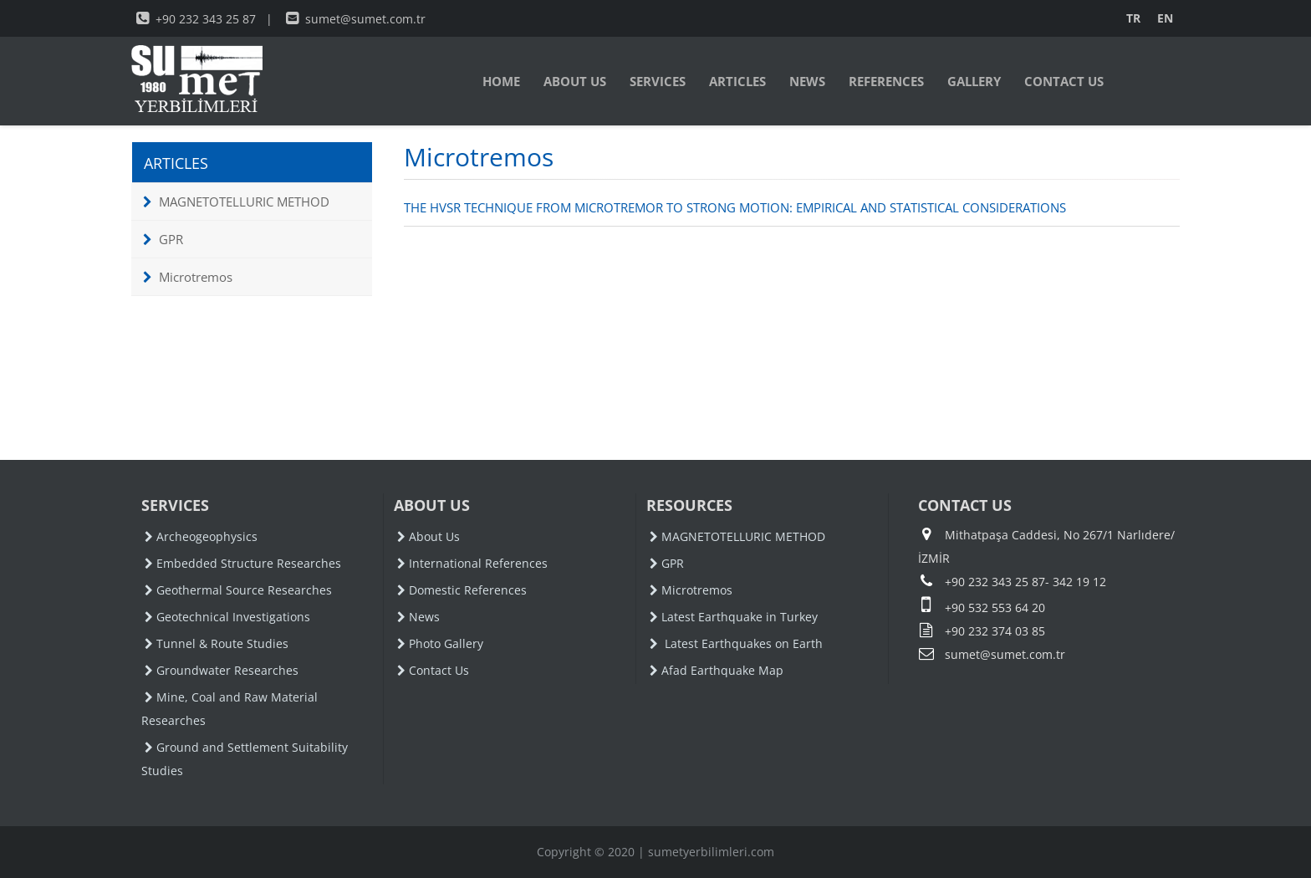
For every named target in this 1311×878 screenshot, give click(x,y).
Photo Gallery (440, 643)
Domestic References (462, 590)
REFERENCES (886, 81)
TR (1133, 18)
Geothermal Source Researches (238, 590)
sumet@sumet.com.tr (356, 19)
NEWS (807, 81)
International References (472, 563)
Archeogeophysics (201, 536)
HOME (501, 81)
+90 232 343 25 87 (196, 19)
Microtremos (187, 276)
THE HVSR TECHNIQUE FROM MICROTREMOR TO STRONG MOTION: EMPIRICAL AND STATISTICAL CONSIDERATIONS (735, 207)
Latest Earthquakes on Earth (736, 643)
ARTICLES (737, 81)
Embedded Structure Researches (243, 563)
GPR (163, 239)
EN (1165, 18)
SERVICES (658, 81)
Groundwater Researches (221, 670)
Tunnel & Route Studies (216, 643)
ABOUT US (574, 81)
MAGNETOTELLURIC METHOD (236, 201)
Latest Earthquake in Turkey (734, 617)
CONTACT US (1064, 81)
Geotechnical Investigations (227, 617)
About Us (428, 536)
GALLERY (974, 81)
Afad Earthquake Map (716, 670)
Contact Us (433, 670)
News (418, 617)
